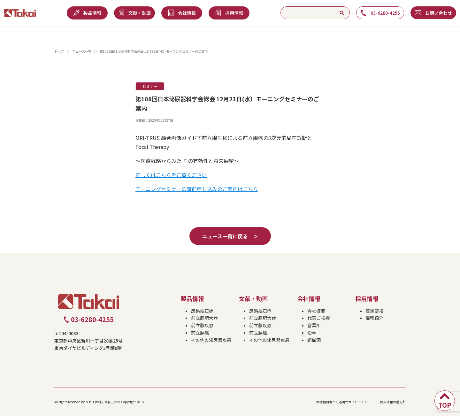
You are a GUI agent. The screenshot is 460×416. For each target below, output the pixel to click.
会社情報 (308, 298)
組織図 (314, 340)
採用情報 (366, 298)
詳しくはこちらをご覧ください (171, 175)
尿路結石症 (202, 311)
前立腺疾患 (202, 325)
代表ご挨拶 (318, 318)
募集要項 (374, 311)
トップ (59, 51)
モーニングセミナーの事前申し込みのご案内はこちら (196, 189)
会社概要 (316, 311)
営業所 (314, 325)
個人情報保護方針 (393, 401)
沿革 (311, 332)
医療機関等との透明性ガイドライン (341, 401)
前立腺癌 (200, 332)
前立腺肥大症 (204, 318)
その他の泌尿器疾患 (211, 340)
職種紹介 (374, 318)
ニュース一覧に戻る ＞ (230, 236)
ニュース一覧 (81, 51)
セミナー (149, 86)
